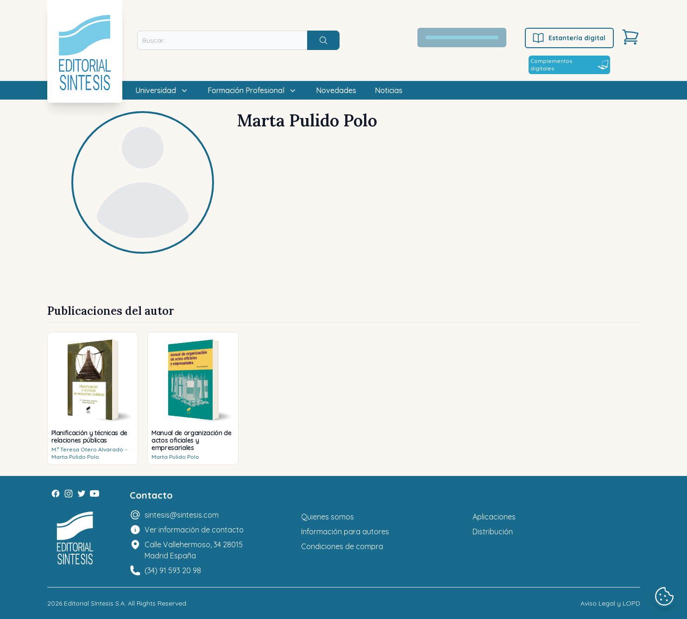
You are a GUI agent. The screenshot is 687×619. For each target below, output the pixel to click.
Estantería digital (568, 37)
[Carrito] (630, 37)
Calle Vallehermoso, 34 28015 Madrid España (194, 550)
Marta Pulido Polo (75, 456)
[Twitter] (81, 493)
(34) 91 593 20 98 (173, 570)
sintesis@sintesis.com (182, 514)
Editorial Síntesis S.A (94, 603)
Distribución (493, 531)
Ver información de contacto (194, 529)
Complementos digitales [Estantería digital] (569, 64)
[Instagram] (68, 493)
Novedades (336, 90)
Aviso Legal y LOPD (610, 603)
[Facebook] (55, 493)
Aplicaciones (494, 516)
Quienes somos (327, 516)
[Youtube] (94, 493)
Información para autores (345, 531)
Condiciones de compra (342, 546)
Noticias (389, 90)
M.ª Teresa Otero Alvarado (87, 449)
